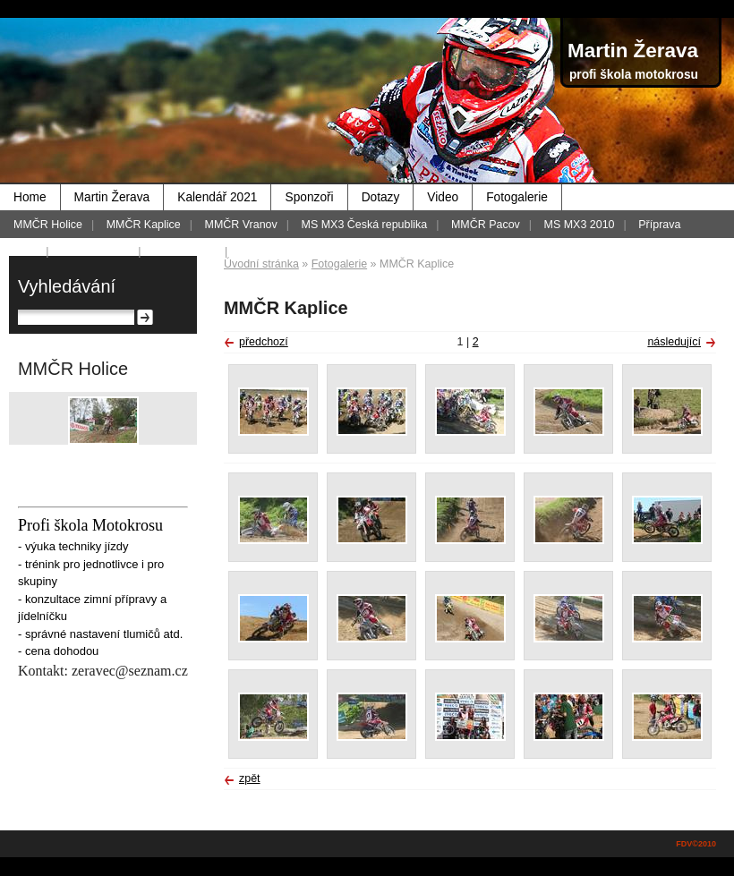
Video (442, 197)
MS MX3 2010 (579, 224)
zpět (249, 778)
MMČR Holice (47, 224)
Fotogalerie (517, 197)
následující (674, 342)
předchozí (263, 342)
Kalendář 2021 (217, 197)
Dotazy (381, 197)
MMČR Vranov (241, 224)
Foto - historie (95, 251)
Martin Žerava (112, 197)
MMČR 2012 (184, 251)
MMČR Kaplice (144, 224)
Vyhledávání (66, 286)
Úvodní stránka (261, 264)
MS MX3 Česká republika (365, 224)
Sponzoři (309, 197)
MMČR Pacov (485, 224)
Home (30, 197)
